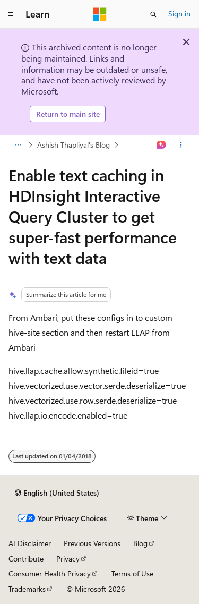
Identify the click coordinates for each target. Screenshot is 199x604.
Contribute (26, 559)
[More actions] (181, 145)
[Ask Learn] (161, 145)
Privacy (68, 559)
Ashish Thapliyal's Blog (73, 145)
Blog (140, 543)
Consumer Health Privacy (49, 573)
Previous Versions (92, 543)
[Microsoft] (100, 14)
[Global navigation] (10, 14)
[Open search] (153, 14)
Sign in (179, 13)
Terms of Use (132, 573)
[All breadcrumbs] (17, 145)
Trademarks (27, 589)
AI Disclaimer (29, 543)
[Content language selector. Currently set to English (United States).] (57, 492)
